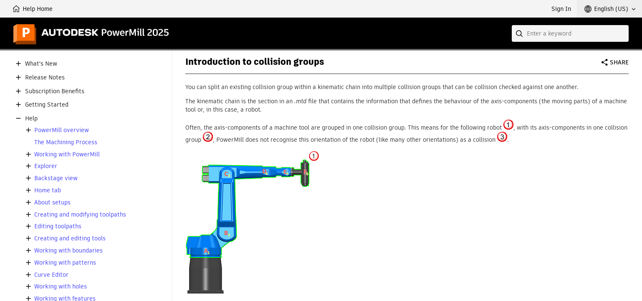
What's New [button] (41, 63)
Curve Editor (51, 274)
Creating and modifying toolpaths (80, 214)
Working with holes (60, 286)
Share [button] (619, 62)
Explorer (45, 166)
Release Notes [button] (45, 77)
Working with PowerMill (67, 154)
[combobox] (570, 33)
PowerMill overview (61, 130)
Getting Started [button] (46, 104)
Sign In (561, 9)
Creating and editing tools (70, 238)
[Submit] (520, 33)
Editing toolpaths (57, 226)
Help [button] (31, 118)
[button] (610, 9)
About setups (52, 202)
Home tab (47, 190)
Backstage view (56, 178)
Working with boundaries (68, 250)
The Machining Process (65, 142)
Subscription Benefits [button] (54, 91)
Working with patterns (65, 262)
